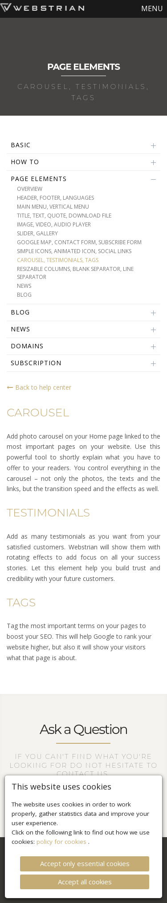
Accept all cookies (85, 871)
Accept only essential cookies (85, 853)
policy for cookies (62, 831)
